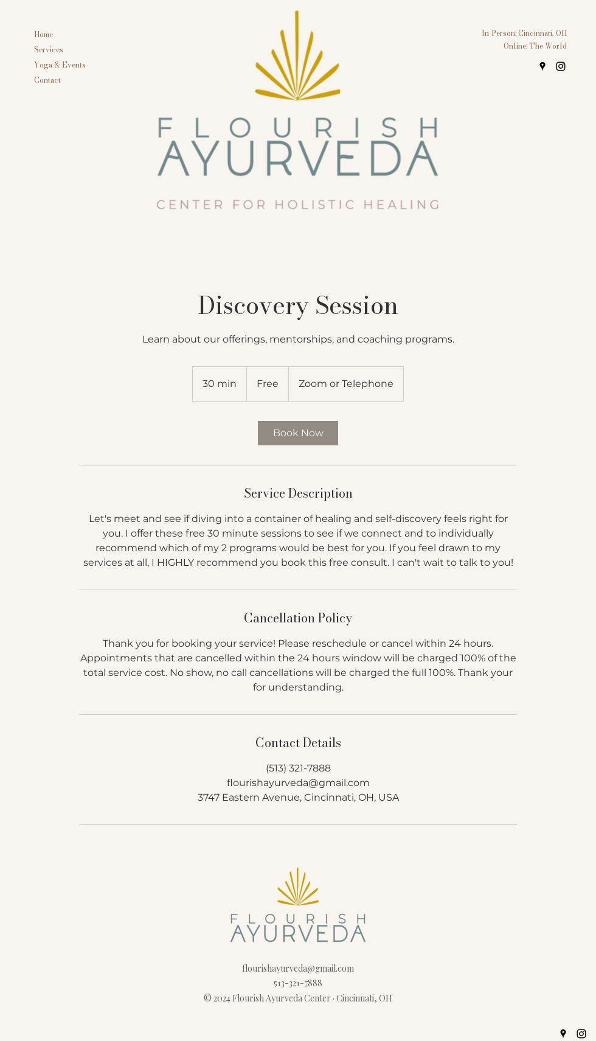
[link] (298, 433)
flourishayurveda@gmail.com (298, 968)
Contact (47, 80)
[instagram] (561, 66)
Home (43, 34)
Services (48, 49)
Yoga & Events (60, 65)
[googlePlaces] (542, 66)
